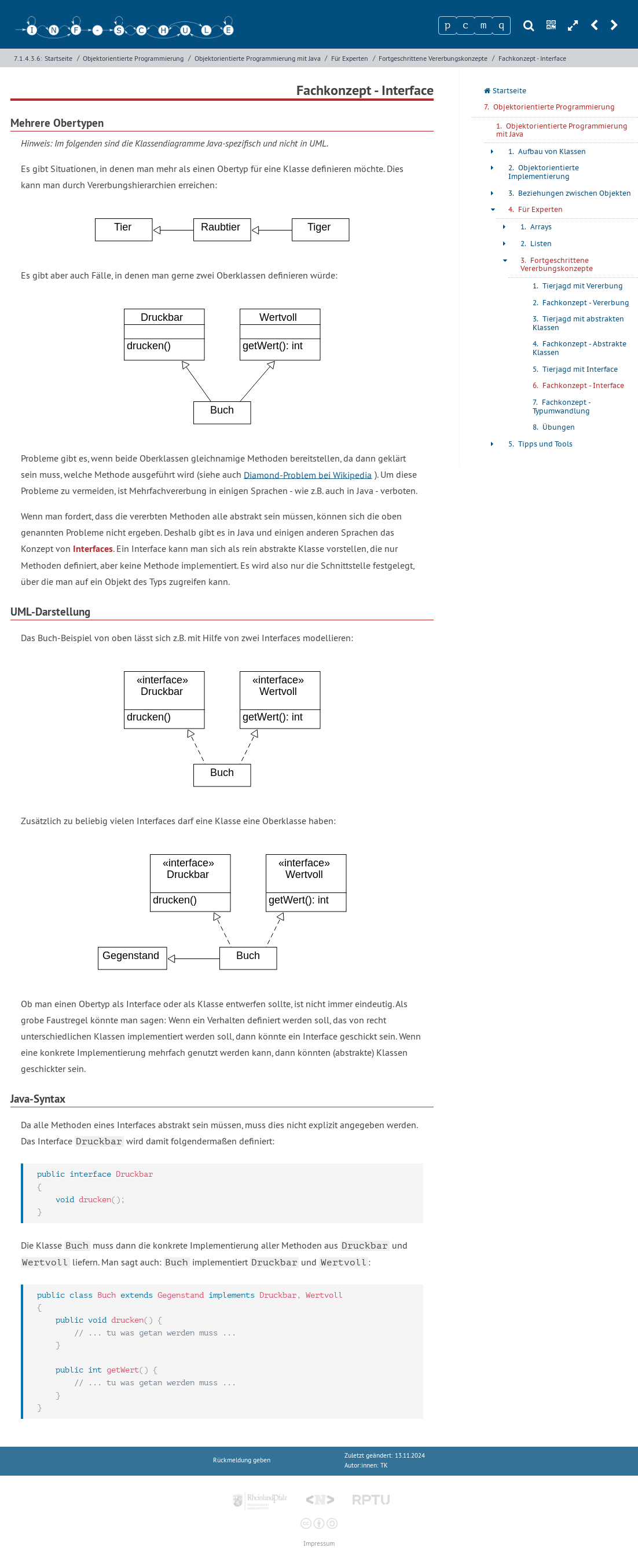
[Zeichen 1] (447, 25)
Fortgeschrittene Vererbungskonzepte (433, 58)
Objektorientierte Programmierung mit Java (258, 58)
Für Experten (349, 58)
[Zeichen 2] (465, 25)
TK (384, 1465)
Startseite (58, 58)
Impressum (319, 1543)
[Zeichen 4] (501, 25)
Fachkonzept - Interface (532, 58)
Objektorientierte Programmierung (133, 58)
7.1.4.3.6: (28, 58)
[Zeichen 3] (483, 25)
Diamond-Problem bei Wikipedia (308, 474)
